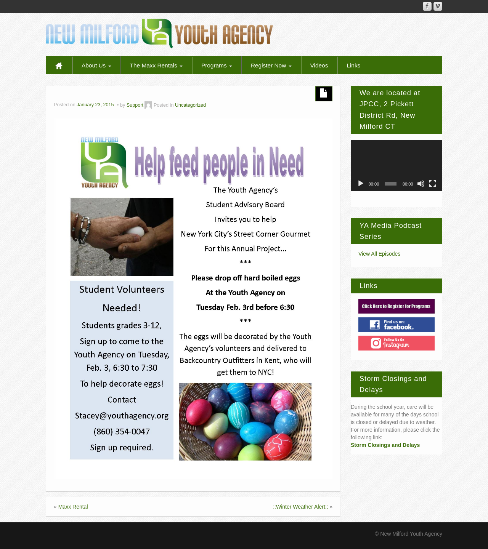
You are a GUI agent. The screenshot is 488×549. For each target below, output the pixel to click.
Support (135, 105)
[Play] (360, 183)
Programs (216, 65)
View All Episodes (379, 254)
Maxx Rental (73, 507)
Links (353, 65)
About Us (96, 65)
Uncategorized (190, 105)
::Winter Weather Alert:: (300, 507)
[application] (396, 165)
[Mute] (421, 183)
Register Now (271, 65)
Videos (319, 65)
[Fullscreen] (433, 183)
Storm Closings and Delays (385, 445)
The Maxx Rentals (156, 65)
